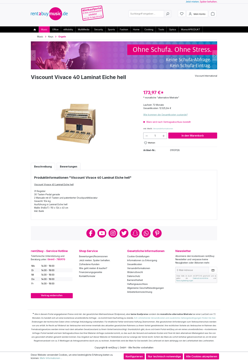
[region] (84, 123)
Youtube (101, 233)
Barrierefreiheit (135, 280)
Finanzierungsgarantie (90, 272)
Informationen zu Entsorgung (142, 260)
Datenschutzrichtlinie (200, 278)
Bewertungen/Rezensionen (93, 256)
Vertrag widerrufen (51, 295)
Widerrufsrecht (135, 272)
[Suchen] (167, 14)
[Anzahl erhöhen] (163, 136)
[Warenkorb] (213, 14)
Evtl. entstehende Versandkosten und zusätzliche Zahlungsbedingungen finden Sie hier (174, 318)
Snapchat (135, 233)
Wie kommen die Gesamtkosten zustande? (165, 114)
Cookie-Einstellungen (138, 256)
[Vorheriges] (33, 55)
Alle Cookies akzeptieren (201, 356)
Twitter (124, 233)
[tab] (43, 166)
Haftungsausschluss (137, 284)
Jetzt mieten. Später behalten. (94, 260)
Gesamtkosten (134, 264)
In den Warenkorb (193, 135)
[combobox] (146, 14)
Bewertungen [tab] (68, 166)
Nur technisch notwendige (164, 356)
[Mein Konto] (197, 14)
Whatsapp (146, 233)
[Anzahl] (155, 136)
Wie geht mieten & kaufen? (93, 268)
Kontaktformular (87, 276)
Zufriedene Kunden (89, 264)
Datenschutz (133, 276)
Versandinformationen (163, 128)
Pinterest (157, 233)
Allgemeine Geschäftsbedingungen (145, 288)
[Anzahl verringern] (146, 136)
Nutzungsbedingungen (184, 281)
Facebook (90, 233)
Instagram (112, 233)
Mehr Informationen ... (51, 358)
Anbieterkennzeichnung (139, 292)
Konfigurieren (134, 356)
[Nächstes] (214, 55)
